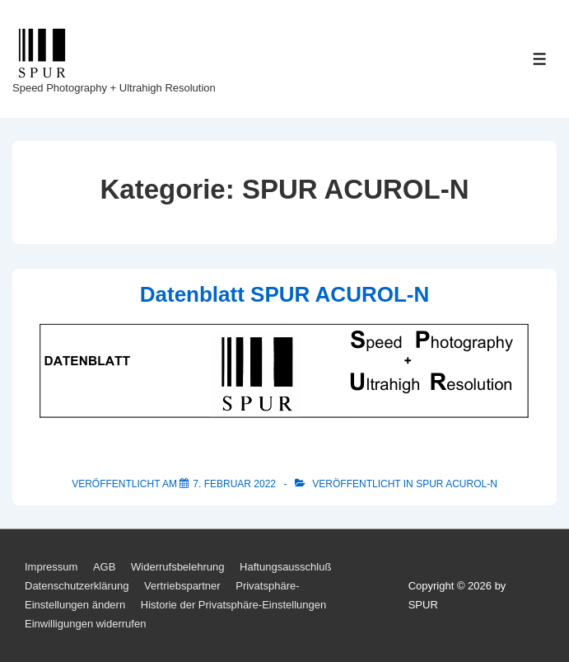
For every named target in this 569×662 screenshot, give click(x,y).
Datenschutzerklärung (76, 586)
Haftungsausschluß (285, 567)
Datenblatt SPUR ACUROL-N (284, 294)
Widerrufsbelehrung (177, 567)
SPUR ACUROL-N (456, 484)
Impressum (51, 567)
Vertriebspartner (182, 586)
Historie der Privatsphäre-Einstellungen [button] (233, 605)
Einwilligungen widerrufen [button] (85, 623)
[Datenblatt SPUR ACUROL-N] (234, 484)
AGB (104, 567)
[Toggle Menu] (540, 59)
